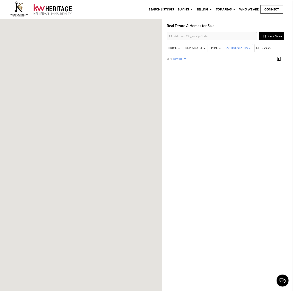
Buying (185, 9)
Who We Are (249, 9)
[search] (214, 36)
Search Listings (161, 9)
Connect (271, 9)
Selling (204, 9)
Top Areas (225, 9)
